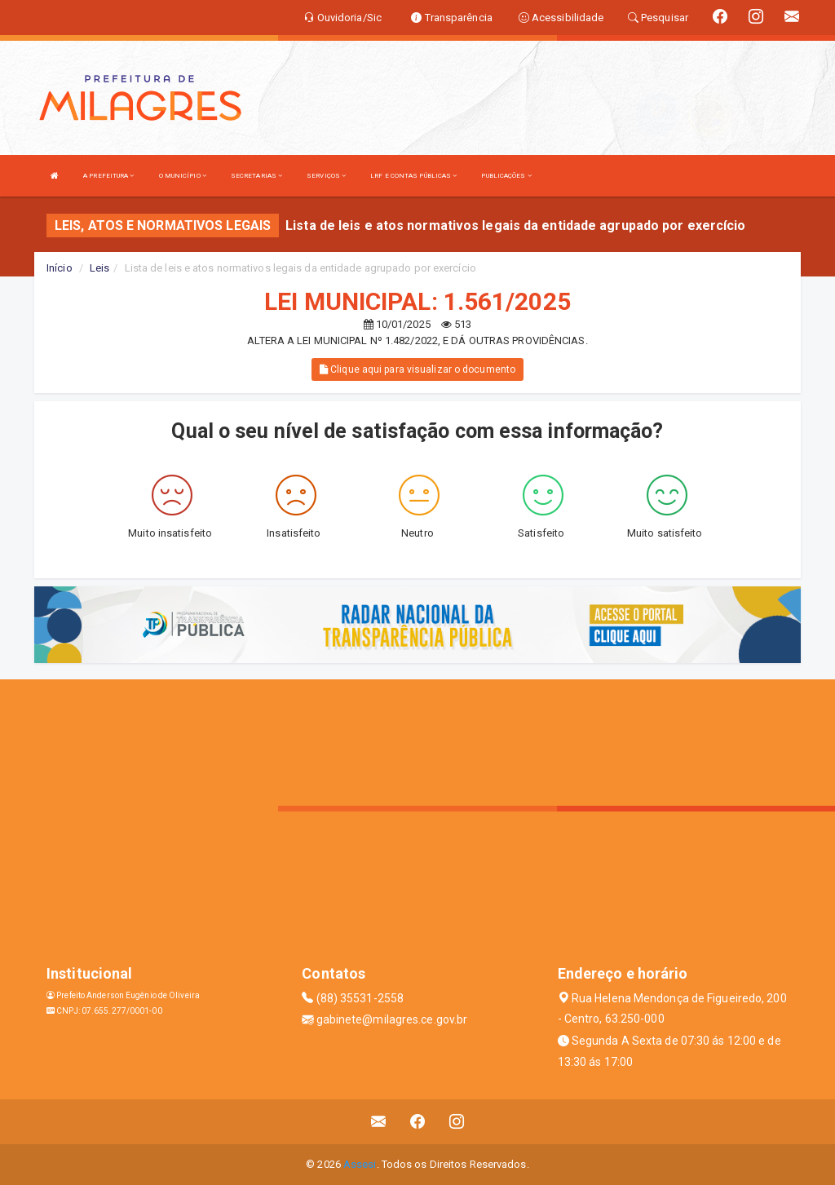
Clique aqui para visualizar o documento (417, 369)
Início (59, 268)
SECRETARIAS (256, 175)
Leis (99, 268)
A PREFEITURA (108, 175)
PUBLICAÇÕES (506, 175)
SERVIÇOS (326, 175)
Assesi (360, 1164)
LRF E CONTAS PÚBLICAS (413, 175)
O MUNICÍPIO (182, 175)
